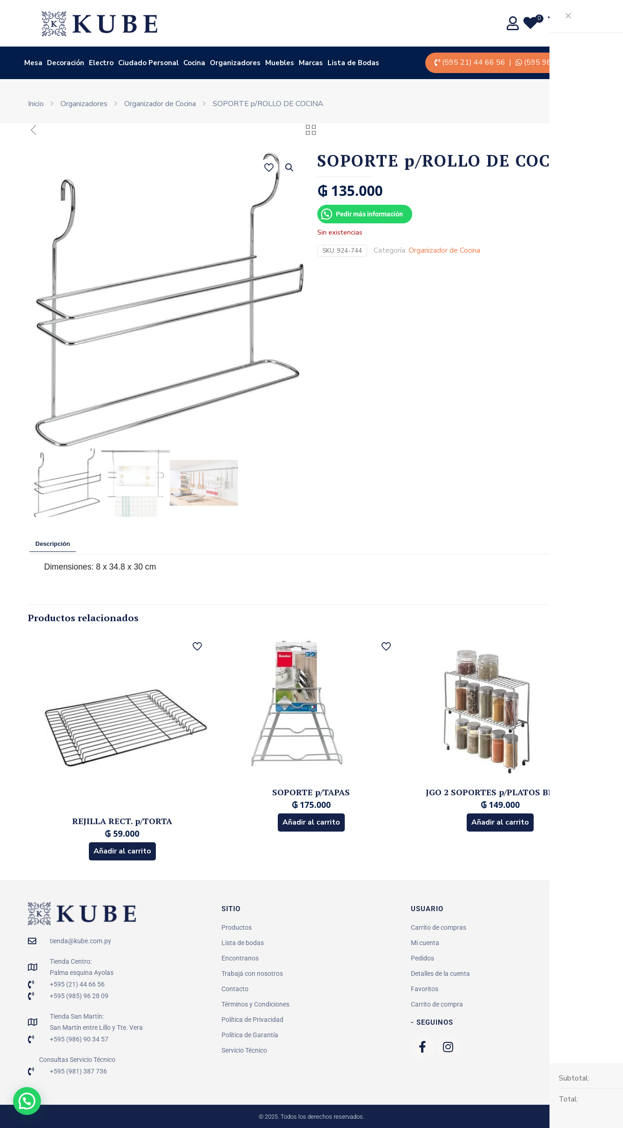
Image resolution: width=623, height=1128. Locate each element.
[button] (290, 167)
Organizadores (83, 104)
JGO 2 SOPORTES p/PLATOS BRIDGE (500, 792)
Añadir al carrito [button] (122, 851)
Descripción (52, 543)
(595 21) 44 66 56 (473, 62)
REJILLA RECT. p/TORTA (122, 820)
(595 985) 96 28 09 (558, 62)
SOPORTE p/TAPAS (311, 792)
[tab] (52, 544)
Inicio (36, 104)
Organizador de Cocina (160, 104)
